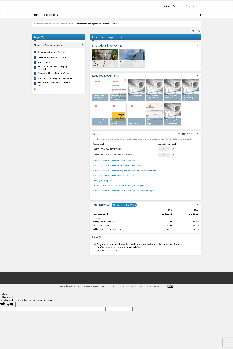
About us (165, 6)
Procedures (51, 15)
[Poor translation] (11, 304)
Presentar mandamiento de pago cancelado (53, 68)
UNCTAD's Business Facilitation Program (134, 286)
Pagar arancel (44, 62)
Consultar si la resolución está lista (53, 73)
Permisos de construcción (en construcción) (53, 23)
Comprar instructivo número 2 (52, 52)
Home (35, 15)
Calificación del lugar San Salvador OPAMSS (97, 23)
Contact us (178, 6)
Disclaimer (191, 6)
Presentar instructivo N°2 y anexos (53, 57)
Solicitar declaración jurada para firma (55, 78)
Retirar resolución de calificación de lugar (54, 84)
